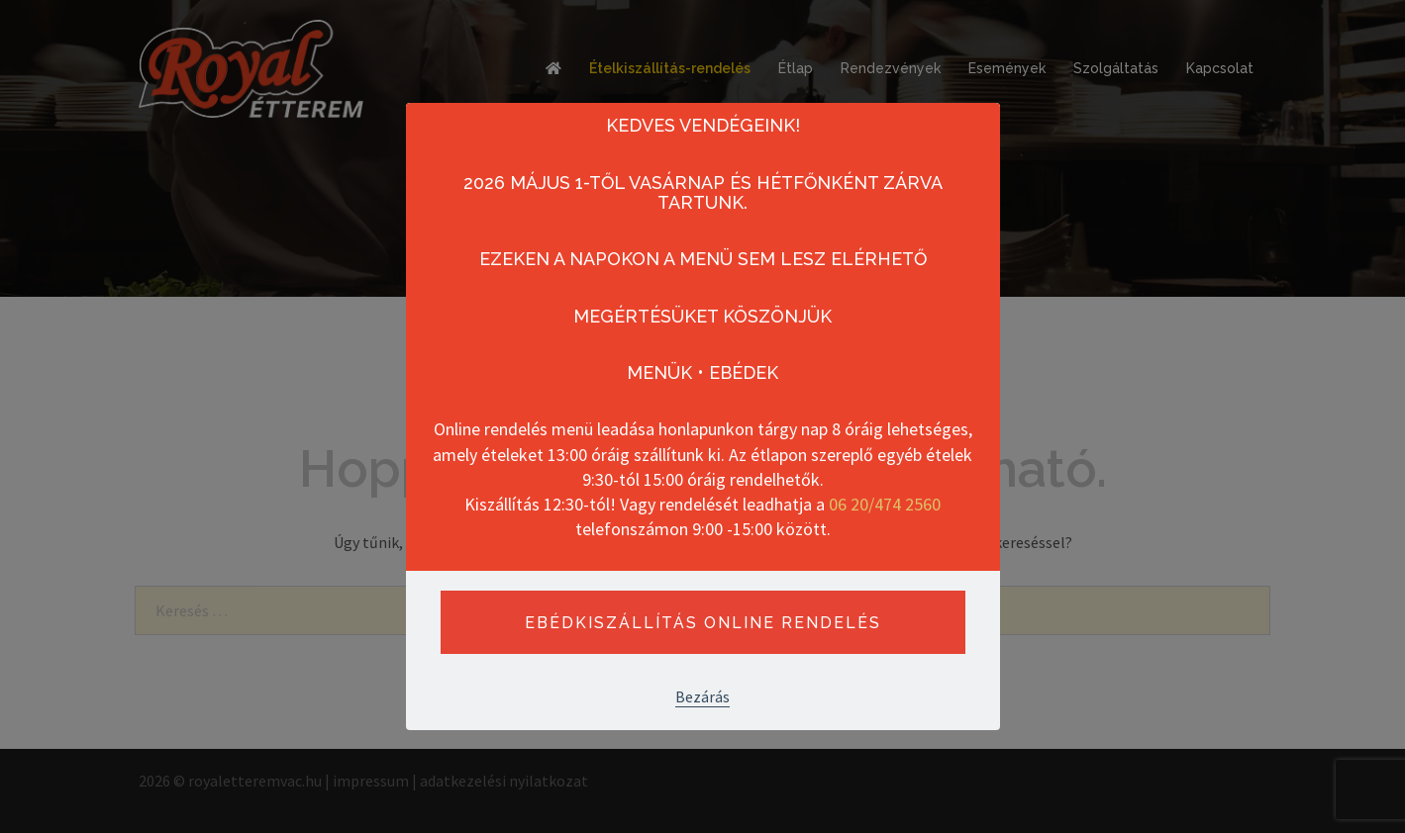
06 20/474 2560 (885, 504)
